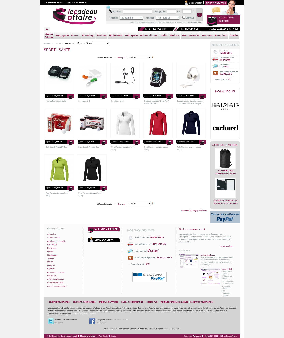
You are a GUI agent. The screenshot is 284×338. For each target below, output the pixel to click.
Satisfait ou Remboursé (225, 52)
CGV (62, 336)
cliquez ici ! (196, 22)
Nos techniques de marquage (225, 72)
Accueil (47, 29)
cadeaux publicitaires (201, 302)
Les (189, 29)
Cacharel (225, 128)
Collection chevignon (55, 283)
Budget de (160, 11)
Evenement (51, 248)
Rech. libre (116, 11)
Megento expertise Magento (84, 314)
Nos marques (225, 91)
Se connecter (195, 3)
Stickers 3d (51, 276)
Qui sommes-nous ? (206, 229)
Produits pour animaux (56, 272)
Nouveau (190, 18)
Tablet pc (50, 258)
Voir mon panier (104, 230)
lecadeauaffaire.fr (75, 16)
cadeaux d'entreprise (132, 302)
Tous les (223, 29)
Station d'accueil (53, 238)
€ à (178, 11)
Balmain (225, 106)
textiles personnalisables (174, 302)
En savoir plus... (226, 246)
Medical (50, 262)
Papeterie (51, 269)
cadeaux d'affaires (108, 302)
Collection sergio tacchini (56, 286)
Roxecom (197, 336)
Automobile (51, 234)
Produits (114, 18)
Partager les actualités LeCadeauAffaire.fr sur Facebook (112, 321)
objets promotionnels (84, 302)
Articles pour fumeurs (55, 279)
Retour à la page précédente (195, 211)
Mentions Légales (87, 336)
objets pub (152, 302)
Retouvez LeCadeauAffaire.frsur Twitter (66, 321)
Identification (52, 255)
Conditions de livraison (225, 58)
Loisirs (68, 43)
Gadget (50, 251)
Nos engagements (77, 2)
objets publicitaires (59, 302)
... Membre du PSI (225, 79)
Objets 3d (51, 265)
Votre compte (104, 240)
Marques (150, 18)
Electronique (52, 244)
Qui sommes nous (54, 2)
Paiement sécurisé (225, 65)
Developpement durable (56, 241)
